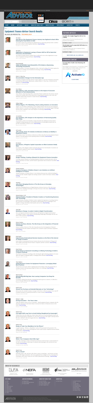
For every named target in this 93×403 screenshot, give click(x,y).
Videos (7, 392)
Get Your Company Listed (44, 383)
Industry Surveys (9, 391)
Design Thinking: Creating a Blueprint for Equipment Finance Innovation (36, 157)
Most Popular (71, 55)
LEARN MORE (75, 79)
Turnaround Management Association (62, 374)
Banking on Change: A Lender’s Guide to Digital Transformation (34, 211)
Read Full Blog (41, 44)
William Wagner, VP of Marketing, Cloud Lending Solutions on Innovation (37, 105)
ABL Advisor (79, 373)
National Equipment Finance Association (29, 374)
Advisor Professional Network (28, 382)
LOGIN (87, 10)
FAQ (75, 382)
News (12, 25)
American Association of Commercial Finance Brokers (46, 374)
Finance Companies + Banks (45, 382)
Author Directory (77, 384)
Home (6, 25)
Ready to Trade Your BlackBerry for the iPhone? (29, 326)
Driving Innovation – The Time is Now (26, 300)
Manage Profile (26, 381)
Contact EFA (76, 383)
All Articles (79, 55)
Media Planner (59, 381)
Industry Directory (37, 25)
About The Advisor (74, 18)
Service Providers (43, 381)
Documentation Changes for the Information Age (30, 78)
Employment (60, 25)
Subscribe (9, 28)
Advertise (70, 25)
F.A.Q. (81, 18)
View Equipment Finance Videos (28, 21)
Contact (86, 18)
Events (78, 25)
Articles (19, 25)
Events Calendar (9, 390)
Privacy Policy (76, 387)
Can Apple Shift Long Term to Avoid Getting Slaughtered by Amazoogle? (37, 313)
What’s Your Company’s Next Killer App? (27, 339)
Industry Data (50, 25)
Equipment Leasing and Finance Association (13, 374)
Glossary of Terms (77, 390)
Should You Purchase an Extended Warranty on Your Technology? (35, 289)
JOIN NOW (48, 10)
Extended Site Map (77, 386)
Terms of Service (77, 388)
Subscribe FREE (26, 383)
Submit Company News (44, 384)
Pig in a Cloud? (20, 351)
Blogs (26, 25)
